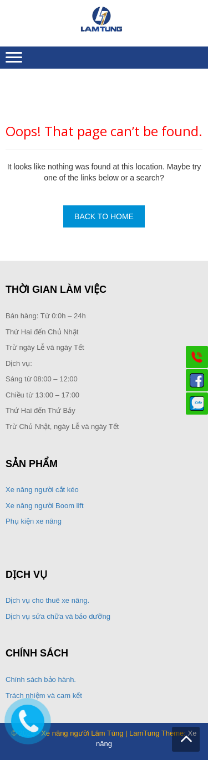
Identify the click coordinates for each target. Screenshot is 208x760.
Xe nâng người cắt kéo (42, 489)
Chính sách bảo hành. (41, 679)
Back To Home (104, 216)
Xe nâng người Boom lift (45, 506)
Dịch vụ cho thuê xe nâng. (47, 600)
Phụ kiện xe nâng (34, 521)
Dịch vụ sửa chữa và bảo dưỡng (59, 616)
